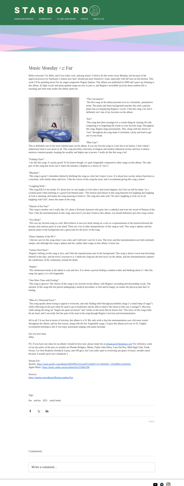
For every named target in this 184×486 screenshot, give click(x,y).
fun (30, 400)
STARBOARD (52, 10)
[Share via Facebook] (30, 411)
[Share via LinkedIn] (47, 411)
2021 (45, 400)
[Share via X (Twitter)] (38, 411)
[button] (24, 19)
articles (37, 400)
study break (55, 400)
